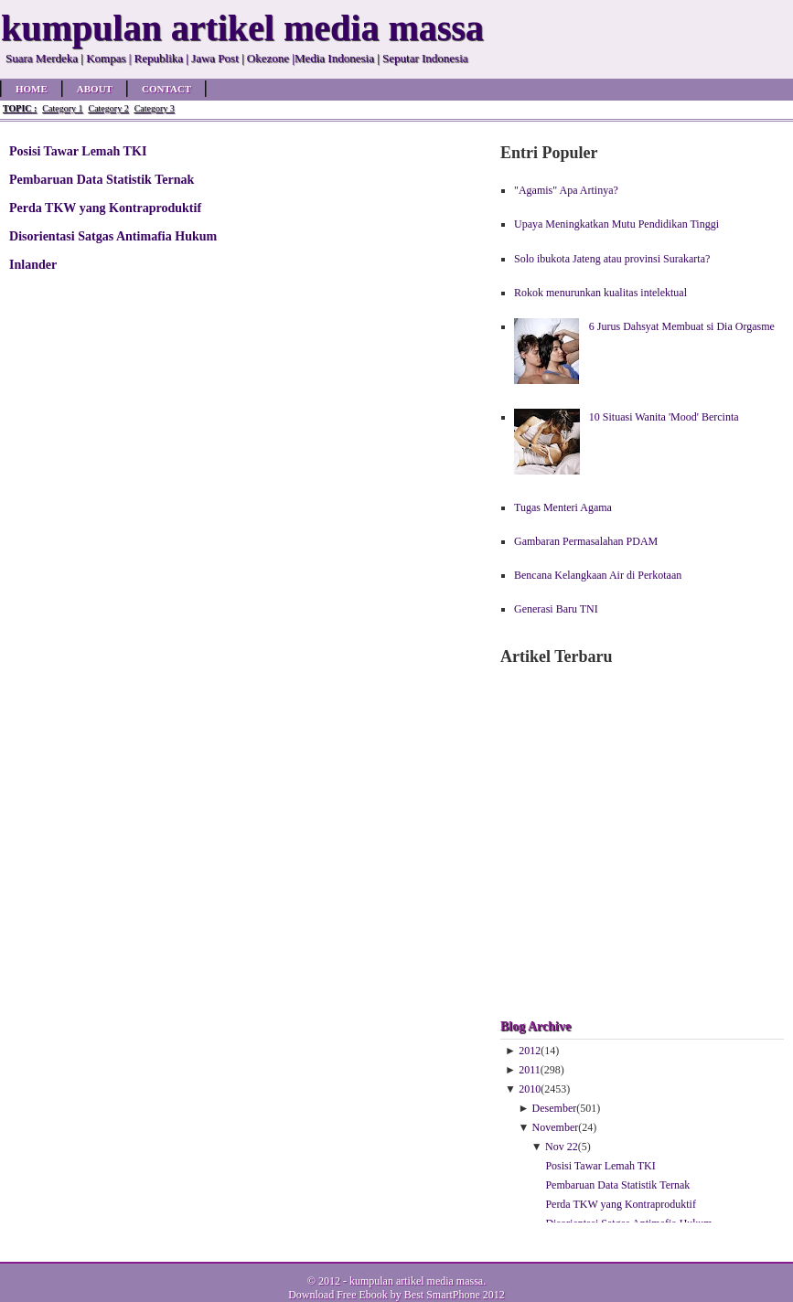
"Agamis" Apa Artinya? (566, 190)
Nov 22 (561, 1146)
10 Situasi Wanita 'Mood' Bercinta (664, 417)
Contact (166, 88)
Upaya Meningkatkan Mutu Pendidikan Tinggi (616, 224)
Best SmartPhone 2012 (454, 1294)
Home (32, 88)
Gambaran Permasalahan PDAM (586, 541)
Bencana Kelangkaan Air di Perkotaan (597, 575)
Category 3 (154, 108)
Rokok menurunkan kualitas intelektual (600, 292)
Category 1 (62, 108)
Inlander (33, 264)
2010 (530, 1089)
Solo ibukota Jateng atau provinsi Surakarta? (612, 258)
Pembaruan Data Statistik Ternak (101, 179)
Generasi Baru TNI (556, 609)
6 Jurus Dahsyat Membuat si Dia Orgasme (682, 326)
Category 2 (108, 108)
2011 (530, 1069)
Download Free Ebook (338, 1294)
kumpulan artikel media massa (416, 1281)
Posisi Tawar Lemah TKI (77, 151)
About (95, 88)
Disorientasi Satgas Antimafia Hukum (113, 236)
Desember (554, 1108)
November (555, 1127)
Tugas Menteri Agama (563, 507)
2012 (530, 1050)
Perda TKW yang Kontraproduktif (105, 207)
